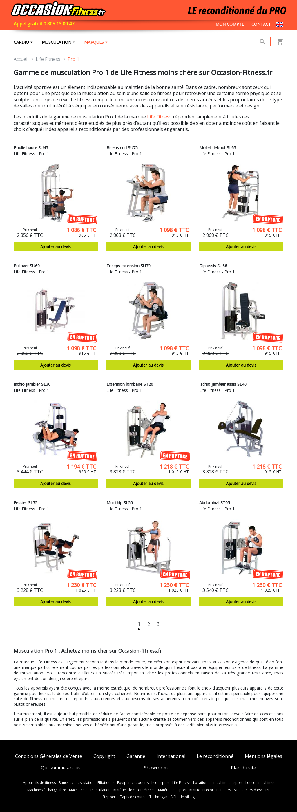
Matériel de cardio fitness (134, 790)
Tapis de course (133, 797)
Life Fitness (159, 117)
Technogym (159, 797)
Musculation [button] (56, 42)
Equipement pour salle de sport (143, 782)
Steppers (109, 797)
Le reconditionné (215, 756)
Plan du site (243, 768)
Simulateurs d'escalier (252, 790)
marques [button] (94, 42)
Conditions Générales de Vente (48, 756)
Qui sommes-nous (61, 768)
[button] (262, 41)
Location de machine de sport (217, 782)
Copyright (104, 756)
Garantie (135, 756)
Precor (207, 790)
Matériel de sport (172, 790)
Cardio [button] (21, 42)
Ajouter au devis (55, 246)
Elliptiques (105, 782)
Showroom (156, 768)
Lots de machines (259, 782)
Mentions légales (263, 756)
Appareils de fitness (39, 782)
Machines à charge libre (46, 790)
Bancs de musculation (77, 782)
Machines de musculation (90, 790)
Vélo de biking (183, 797)
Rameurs (223, 790)
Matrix (194, 790)
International (171, 756)
